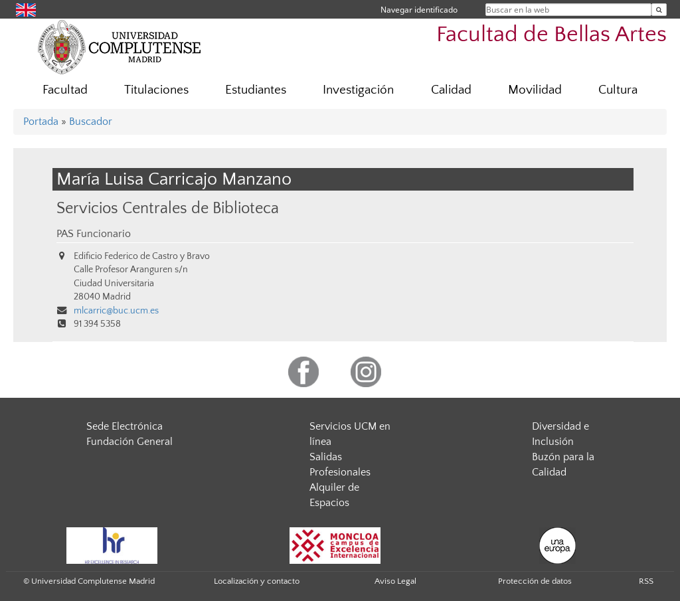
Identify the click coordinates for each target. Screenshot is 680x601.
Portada (40, 122)
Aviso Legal (395, 581)
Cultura (618, 90)
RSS (646, 581)
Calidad (451, 90)
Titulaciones (156, 90)
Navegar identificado (419, 9)
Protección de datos (535, 581)
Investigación (358, 90)
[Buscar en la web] (659, 9)
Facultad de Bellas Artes (551, 35)
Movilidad (535, 90)
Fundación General (129, 442)
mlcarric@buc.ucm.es (116, 310)
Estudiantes (255, 90)
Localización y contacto (256, 581)
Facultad (65, 90)
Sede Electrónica (124, 426)
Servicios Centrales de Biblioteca (167, 208)
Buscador (90, 122)
